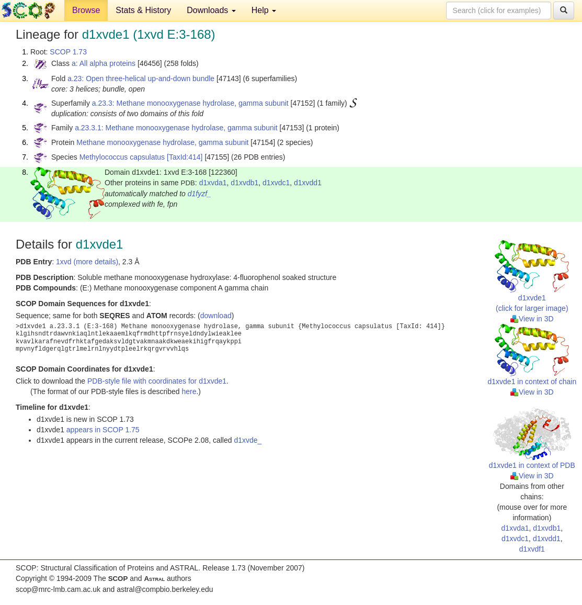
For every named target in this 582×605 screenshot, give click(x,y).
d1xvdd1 (308, 182)
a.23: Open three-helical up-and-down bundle (140, 78)
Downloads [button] (211, 10)
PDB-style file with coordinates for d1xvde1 (156, 381)
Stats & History (143, 10)
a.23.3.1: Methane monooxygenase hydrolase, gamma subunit (176, 128)
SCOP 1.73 (68, 52)
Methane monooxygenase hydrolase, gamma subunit (162, 142)
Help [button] (264, 10)
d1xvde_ (247, 440)
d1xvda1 (213, 182)
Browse (86, 10)
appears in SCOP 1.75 (103, 429)
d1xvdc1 (276, 182)
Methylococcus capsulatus (122, 157)
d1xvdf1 (532, 549)
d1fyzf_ (199, 193)
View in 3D (532, 319)
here (188, 391)
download (216, 315)
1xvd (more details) (87, 261)
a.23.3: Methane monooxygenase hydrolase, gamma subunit (190, 103)
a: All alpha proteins (103, 63)
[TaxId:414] (185, 157)
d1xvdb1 (244, 182)
